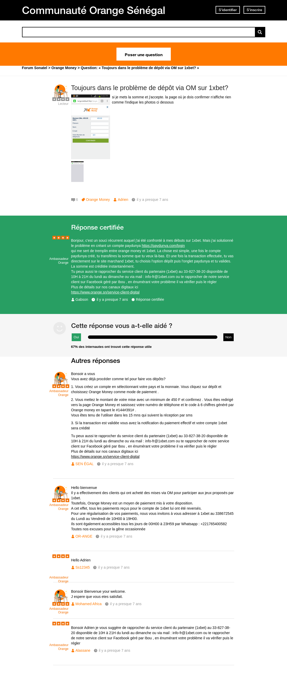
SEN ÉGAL (85, 464)
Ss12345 (83, 567)
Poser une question (144, 54)
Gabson (82, 299)
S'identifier (228, 10)
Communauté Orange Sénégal (93, 10)
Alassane (83, 650)
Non (228, 337)
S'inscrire (254, 10)
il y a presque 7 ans (112, 299)
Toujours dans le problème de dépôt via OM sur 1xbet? (149, 87)
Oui (76, 337)
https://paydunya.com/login (163, 246)
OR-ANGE (84, 536)
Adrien (123, 199)
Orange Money (98, 199)
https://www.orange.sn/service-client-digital (105, 292)
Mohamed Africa (89, 604)
